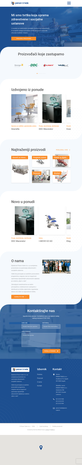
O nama (39, 384)
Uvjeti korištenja (43, 428)
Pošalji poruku (51, 353)
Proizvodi (40, 380)
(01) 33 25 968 (60, 401)
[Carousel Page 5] (43, 75)
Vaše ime (24, 325)
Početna (39, 376)
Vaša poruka (26, 333)
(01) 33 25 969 (60, 405)
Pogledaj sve (63, 152)
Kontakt (39, 388)
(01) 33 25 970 (60, 403)
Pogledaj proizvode (21, 38)
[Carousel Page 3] (40, 75)
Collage (47, 432)
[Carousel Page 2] (38, 75)
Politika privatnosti (57, 428)
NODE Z (53, 432)
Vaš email (45, 325)
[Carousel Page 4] (41, 75)
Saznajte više (20, 299)
